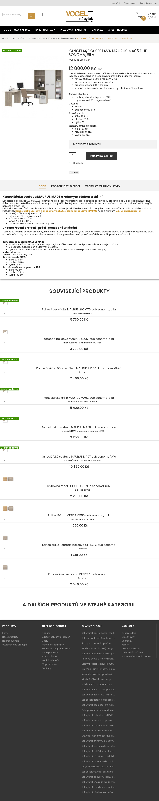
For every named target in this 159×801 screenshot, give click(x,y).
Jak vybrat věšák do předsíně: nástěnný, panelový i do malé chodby (99, 782)
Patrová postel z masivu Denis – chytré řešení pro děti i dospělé (99, 658)
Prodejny (46, 668)
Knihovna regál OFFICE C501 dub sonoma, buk (79, 479)
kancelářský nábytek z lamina (59, 211)
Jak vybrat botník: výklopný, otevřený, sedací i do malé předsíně (99, 776)
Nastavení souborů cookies (136, 656)
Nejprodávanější (11, 640)
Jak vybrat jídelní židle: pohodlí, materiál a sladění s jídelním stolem (99, 689)
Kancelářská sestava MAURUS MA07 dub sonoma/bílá (79, 450)
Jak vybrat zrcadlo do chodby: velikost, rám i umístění (99, 787)
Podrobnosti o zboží (65, 186)
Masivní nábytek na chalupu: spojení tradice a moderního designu (99, 679)
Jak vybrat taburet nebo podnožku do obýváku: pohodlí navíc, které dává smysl (99, 761)
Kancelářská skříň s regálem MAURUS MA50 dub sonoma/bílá (79, 362)
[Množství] (72, 154)
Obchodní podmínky (53, 644)
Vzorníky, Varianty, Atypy (102, 186)
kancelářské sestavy (27, 211)
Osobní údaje (129, 633)
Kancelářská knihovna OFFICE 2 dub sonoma (79, 568)
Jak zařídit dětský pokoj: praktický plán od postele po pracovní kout (99, 699)
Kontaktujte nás (50, 660)
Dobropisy (127, 640)
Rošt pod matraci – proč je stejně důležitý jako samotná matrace (99, 643)
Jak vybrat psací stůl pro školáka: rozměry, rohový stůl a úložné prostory (99, 704)
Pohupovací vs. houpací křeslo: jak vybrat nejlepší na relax (99, 710)
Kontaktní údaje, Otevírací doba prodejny (56, 650)
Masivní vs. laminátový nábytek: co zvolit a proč (99, 648)
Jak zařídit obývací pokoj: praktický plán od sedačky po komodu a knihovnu (99, 771)
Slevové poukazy (131, 648)
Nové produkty (10, 636)
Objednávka (130, 3)
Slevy (5, 633)
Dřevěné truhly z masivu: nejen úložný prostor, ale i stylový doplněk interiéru (99, 669)
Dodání (46, 633)
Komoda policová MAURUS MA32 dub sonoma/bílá (79, 332)
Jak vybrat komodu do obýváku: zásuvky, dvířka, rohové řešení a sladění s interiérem (99, 746)
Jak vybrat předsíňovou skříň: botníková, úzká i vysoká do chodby (99, 792)
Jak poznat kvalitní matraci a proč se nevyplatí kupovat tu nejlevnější (99, 638)
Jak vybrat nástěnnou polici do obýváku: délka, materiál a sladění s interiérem (99, 756)
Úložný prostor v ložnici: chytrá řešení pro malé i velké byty (99, 663)
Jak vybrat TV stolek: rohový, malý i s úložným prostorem (99, 730)
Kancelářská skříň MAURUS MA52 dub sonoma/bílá (79, 391)
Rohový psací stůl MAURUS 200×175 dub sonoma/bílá (79, 303)
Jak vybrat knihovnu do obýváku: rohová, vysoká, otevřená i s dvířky (99, 740)
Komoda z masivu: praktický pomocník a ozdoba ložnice (99, 674)
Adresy (125, 644)
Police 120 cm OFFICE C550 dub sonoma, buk (79, 509)
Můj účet (116, 3)
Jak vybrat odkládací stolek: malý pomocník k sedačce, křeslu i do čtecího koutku (99, 751)
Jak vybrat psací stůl (128, 211)
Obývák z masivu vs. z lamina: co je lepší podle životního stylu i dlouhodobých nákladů (99, 766)
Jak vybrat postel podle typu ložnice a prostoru (99, 633)
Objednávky (128, 636)
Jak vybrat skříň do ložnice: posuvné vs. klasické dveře (99, 653)
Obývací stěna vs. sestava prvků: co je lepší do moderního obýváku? (99, 735)
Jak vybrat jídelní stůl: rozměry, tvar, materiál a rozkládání (99, 694)
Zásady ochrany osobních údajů (56, 638)
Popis (42, 186)
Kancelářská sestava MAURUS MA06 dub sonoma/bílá (79, 421)
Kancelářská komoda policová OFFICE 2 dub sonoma (79, 538)
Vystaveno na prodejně (14, 644)
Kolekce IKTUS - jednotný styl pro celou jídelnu (99, 684)
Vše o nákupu (49, 656)
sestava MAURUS (87, 211)
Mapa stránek (49, 664)
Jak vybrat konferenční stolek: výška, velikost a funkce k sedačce (99, 725)
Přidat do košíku (101, 156)
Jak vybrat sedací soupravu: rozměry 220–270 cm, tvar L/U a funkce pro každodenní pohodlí (99, 720)
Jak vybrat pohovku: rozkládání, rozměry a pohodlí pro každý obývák (99, 715)
